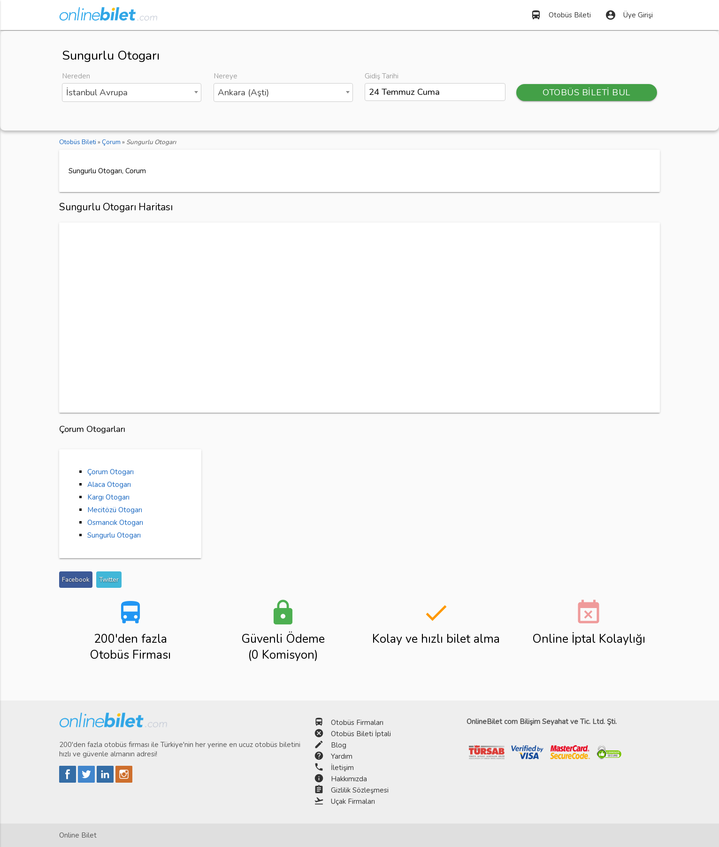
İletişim (342, 767)
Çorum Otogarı (110, 472)
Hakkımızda (349, 779)
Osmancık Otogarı (115, 522)
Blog (338, 745)
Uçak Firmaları (353, 801)
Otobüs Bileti (560, 15)
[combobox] (131, 92)
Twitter (109, 579)
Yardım (341, 756)
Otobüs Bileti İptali (361, 734)
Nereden (76, 76)
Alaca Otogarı (109, 484)
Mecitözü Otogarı (114, 510)
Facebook (76, 579)
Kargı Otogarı (108, 497)
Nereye (225, 76)
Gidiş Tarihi (381, 76)
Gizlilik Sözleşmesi (360, 790)
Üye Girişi (629, 15)
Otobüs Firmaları (357, 722)
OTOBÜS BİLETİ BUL (587, 92)
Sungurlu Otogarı (114, 535)
